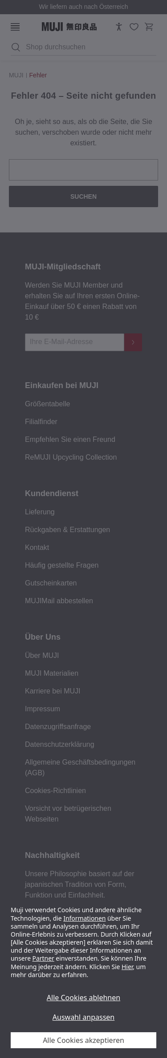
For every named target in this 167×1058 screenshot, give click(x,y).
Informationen (84, 918)
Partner (43, 958)
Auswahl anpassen (83, 1017)
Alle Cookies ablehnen (83, 997)
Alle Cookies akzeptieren (83, 1040)
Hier (127, 966)
